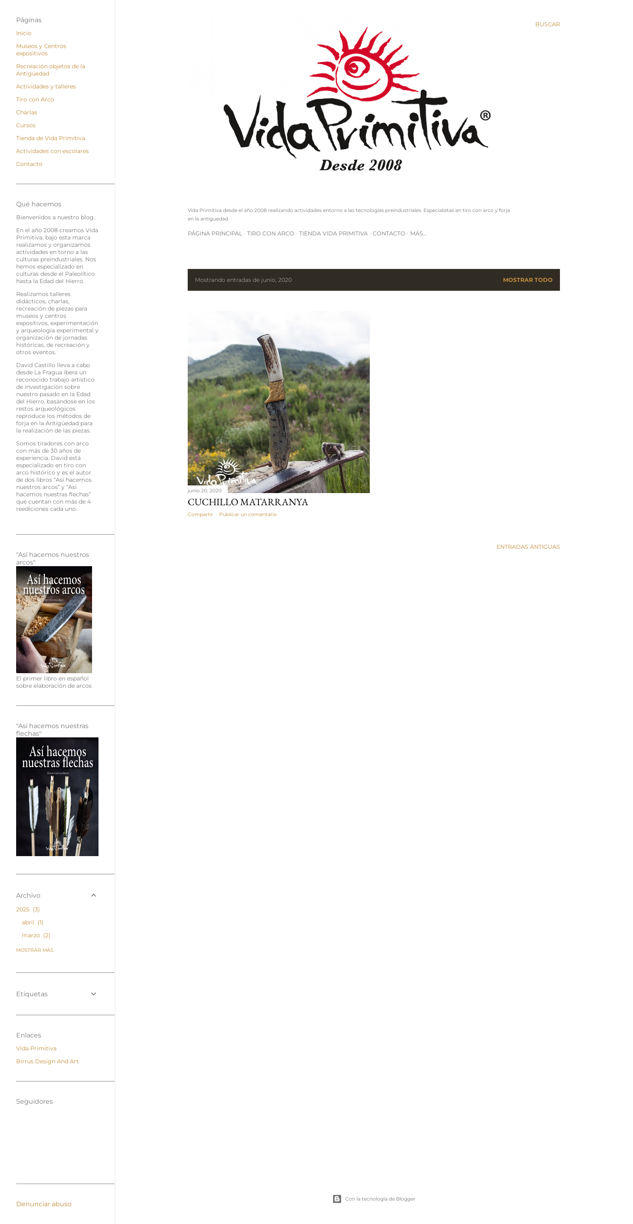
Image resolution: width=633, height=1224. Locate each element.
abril (33, 922)
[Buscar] (547, 24)
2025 (28, 909)
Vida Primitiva (36, 1048)
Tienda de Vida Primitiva (50, 138)
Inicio (23, 33)
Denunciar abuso (43, 1204)
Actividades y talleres (46, 86)
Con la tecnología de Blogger (373, 1199)
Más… (418, 233)
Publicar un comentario (248, 514)
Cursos (26, 125)
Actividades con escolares (52, 151)
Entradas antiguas (528, 546)
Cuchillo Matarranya (248, 501)
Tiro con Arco (270, 233)
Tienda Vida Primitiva (333, 233)
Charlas (26, 112)
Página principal (215, 233)
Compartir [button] (200, 514)
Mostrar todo (528, 279)
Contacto (389, 233)
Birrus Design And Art (47, 1061)
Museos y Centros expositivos (41, 49)
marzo (36, 935)
